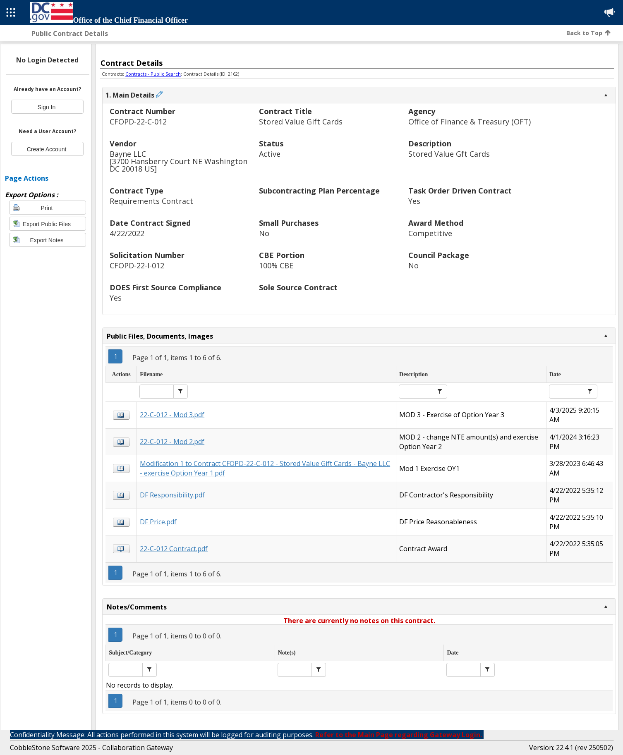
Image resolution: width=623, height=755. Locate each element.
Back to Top (588, 33)
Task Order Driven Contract (460, 191)
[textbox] (156, 392)
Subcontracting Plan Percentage (319, 191)
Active (269, 154)
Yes (414, 201)
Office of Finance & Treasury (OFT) (469, 122)
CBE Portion (281, 255)
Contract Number (142, 112)
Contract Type (136, 191)
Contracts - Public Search (153, 74)
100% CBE (276, 265)
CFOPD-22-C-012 (138, 122)
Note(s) (287, 653)
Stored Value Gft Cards (449, 154)
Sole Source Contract (298, 288)
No (264, 233)
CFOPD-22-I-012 (137, 265)
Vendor (123, 144)
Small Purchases (289, 223)
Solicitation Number (147, 255)
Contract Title (285, 112)
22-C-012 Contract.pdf (174, 548)
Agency (421, 112)
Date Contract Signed (150, 223)
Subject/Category (130, 653)
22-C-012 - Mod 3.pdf (172, 414)
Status (271, 144)
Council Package (438, 255)
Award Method (435, 223)
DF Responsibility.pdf (172, 494)
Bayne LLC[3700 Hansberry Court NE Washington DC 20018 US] (178, 161)
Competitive (430, 233)
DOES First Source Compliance (165, 288)
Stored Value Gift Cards (301, 122)
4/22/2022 (127, 233)
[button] (180, 392)
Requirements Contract (151, 201)
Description (429, 144)
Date (555, 374)
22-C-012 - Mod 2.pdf (172, 441)
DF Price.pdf (158, 521)
